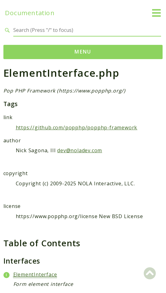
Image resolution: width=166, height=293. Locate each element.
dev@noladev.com (79, 150)
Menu (83, 51)
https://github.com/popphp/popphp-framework (77, 127)
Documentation (29, 12)
